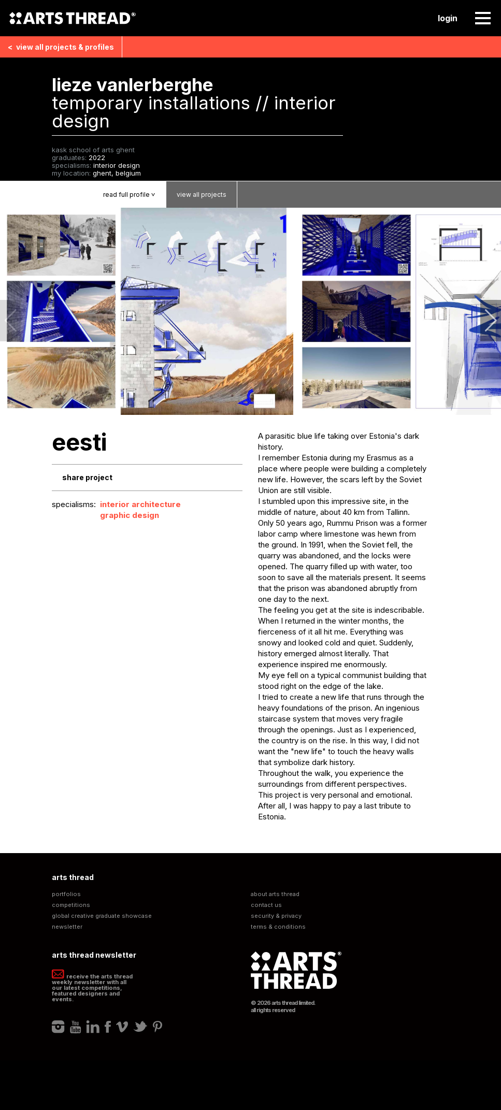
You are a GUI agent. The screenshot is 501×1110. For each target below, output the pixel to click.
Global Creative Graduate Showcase (102, 916)
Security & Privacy (276, 916)
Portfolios (66, 894)
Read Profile (134, 194)
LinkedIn (93, 1026)
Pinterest (157, 1026)
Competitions (71, 905)
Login (447, 18)
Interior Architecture (140, 504)
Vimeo (122, 1026)
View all (61, 46)
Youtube (75, 1026)
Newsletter (67, 927)
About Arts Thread (275, 894)
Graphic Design (129, 515)
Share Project (87, 477)
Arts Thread (72, 18)
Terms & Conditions (278, 927)
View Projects (201, 194)
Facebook (108, 1026)
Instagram (58, 1026)
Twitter (140, 1026)
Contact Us (266, 905)
